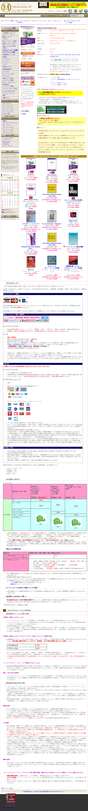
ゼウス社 (6, 305)
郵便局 (13, 584)
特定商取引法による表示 (31, 791)
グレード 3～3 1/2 (8, 130)
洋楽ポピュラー (7, 67)
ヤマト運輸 (14, 582)
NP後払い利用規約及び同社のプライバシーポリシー (23, 344)
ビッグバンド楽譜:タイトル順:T (58, 84)
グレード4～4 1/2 (8, 106)
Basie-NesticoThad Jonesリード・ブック (7, 143)
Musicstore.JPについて (57, 791)
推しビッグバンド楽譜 (9, 41)
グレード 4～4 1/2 (8, 127)
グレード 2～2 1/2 (8, 132)
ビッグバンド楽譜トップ (9, 29)
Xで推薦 (23, 114)
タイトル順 (6, 113)
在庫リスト (6, 97)
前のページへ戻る (7, 788)
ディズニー (6, 62)
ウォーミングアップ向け (10, 88)
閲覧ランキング (7, 37)
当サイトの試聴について (10, 808)
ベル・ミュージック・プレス (43, 21)
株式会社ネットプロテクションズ (31, 343)
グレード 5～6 (7, 125)
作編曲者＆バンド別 (9, 54)
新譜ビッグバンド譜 (9, 43)
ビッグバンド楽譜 (8, 21)
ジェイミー (58, 21)
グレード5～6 (7, 103)
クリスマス (6, 71)
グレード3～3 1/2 (8, 108)
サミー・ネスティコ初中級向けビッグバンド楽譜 (9, 84)
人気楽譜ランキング (9, 32)
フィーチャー (7, 59)
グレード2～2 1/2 (8, 111)
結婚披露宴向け (7, 69)
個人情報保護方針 (45, 791)
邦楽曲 (5, 57)
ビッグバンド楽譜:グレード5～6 (59, 82)
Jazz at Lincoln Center (9, 91)
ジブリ (5, 64)
